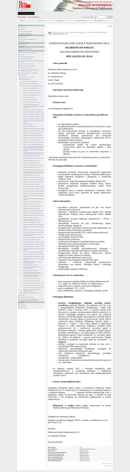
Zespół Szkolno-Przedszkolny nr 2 (31, 104)
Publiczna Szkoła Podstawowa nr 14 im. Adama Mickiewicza (32, 235)
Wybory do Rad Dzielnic (26, 48)
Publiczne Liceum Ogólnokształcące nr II (32, 109)
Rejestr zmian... (108, 466)
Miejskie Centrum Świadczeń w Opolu (32, 92)
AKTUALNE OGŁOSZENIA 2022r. (30, 83)
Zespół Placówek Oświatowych (30, 99)
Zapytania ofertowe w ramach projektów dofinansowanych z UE (30, 70)
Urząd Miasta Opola (26, 79)
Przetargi (23, 304)
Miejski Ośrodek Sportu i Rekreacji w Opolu (33, 118)
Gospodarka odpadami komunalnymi (29, 73)
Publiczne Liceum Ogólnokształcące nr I (32, 133)
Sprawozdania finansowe (26, 31)
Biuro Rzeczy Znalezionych (27, 297)
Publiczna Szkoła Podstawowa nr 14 (31, 95)
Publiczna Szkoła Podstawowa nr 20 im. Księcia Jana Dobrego (32, 262)
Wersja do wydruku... (107, 463)
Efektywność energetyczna (27, 67)
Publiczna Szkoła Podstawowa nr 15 (31, 175)
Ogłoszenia (23, 306)
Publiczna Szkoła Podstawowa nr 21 (31, 208)
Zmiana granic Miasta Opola (27, 56)
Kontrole (23, 41)
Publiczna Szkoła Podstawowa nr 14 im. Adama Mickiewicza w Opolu (32, 276)
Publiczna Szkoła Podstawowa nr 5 (31, 160)
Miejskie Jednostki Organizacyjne (29, 81)
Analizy (22, 54)
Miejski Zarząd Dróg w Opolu (30, 126)
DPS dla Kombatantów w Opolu (30, 217)
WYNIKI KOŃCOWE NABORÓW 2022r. (32, 86)
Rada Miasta (23, 45)
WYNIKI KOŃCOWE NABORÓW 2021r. (32, 293)
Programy (23, 295)
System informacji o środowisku (28, 65)
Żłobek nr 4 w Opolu (28, 124)
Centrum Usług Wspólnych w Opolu (31, 222)
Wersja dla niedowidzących (26, 13)
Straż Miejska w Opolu (28, 97)
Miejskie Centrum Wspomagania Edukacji (33, 112)
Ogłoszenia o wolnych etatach (27, 77)
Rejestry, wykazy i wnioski (27, 63)
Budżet (22, 29)
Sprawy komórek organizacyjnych (28, 39)
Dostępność (23, 37)
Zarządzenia (23, 27)
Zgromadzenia (24, 75)
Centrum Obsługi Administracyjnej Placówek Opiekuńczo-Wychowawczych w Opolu (33, 147)
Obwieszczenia (24, 308)
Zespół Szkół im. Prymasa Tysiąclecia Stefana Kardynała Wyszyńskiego (32, 273)
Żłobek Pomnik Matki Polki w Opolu (31, 90)
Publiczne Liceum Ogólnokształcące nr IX (33, 206)
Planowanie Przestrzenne (26, 58)
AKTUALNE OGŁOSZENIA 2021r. (30, 88)
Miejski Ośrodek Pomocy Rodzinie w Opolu (33, 114)
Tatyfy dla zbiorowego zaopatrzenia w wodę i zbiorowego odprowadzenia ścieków (31, 299)
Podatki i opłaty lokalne (26, 33)
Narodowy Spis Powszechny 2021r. (29, 52)
